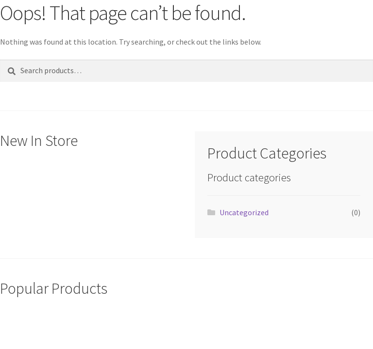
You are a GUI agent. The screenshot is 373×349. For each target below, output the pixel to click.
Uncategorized (244, 212)
